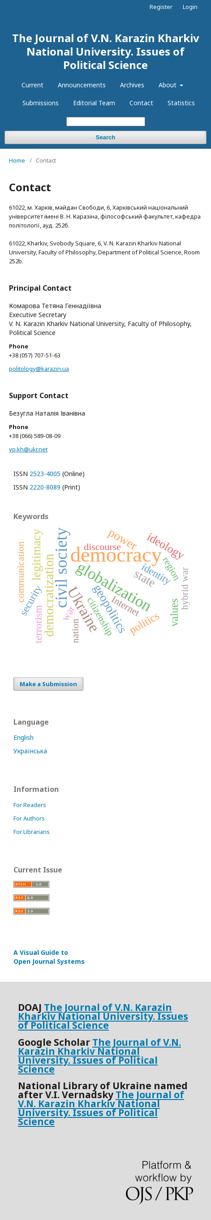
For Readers (29, 805)
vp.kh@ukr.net (28, 449)
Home (17, 160)
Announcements (82, 85)
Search (105, 137)
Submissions (40, 103)
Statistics (181, 103)
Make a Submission (48, 684)
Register (161, 7)
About (168, 85)
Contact (141, 103)
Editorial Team (94, 103)
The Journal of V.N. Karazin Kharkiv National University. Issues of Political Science (105, 51)
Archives (132, 85)
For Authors (29, 818)
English (23, 737)
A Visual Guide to (49, 957)
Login (190, 7)
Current (32, 85)
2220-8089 (45, 487)
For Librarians (31, 832)
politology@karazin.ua (39, 369)
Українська (30, 751)
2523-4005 (45, 473)
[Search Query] (105, 121)
